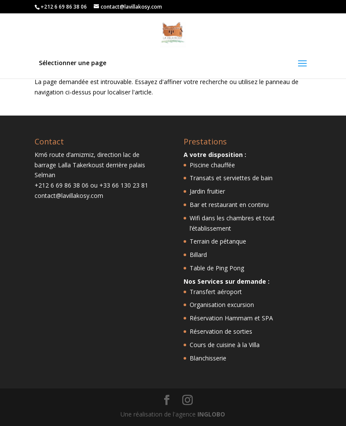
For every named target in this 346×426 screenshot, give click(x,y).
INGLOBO (211, 414)
